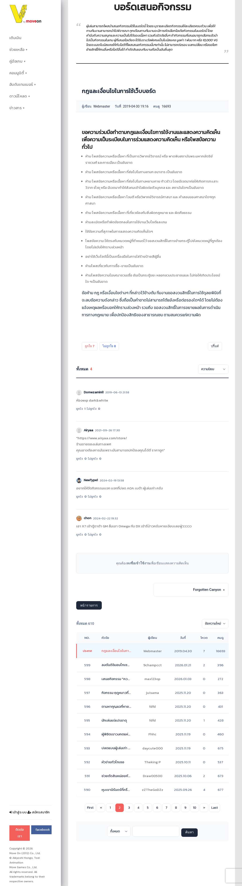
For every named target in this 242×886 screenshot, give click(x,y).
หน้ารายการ (89, 605)
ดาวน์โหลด (18, 96)
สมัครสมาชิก (38, 812)
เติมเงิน (15, 38)
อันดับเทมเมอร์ (21, 84)
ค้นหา (189, 832)
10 (194, 807)
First (90, 807)
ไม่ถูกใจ (109, 346)
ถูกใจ (90, 346)
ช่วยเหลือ (16, 49)
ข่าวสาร (15, 108)
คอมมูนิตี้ (16, 73)
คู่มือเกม (16, 61)
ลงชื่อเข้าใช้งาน (138, 563)
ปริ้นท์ (215, 346)
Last (214, 807)
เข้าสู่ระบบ (18, 812)
